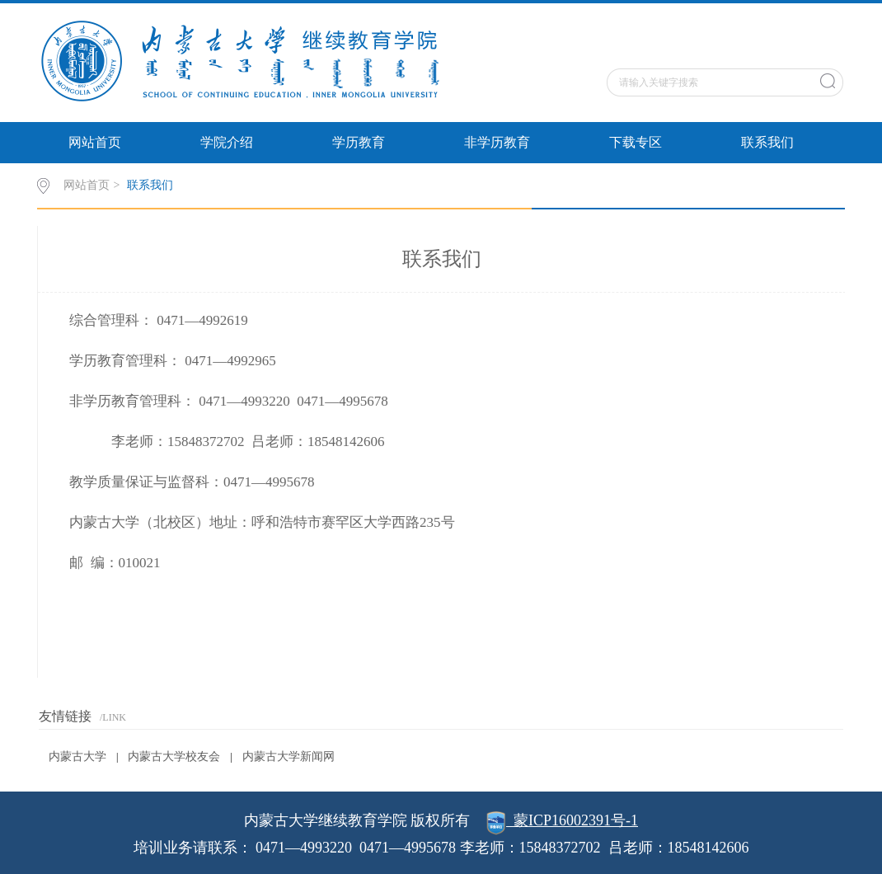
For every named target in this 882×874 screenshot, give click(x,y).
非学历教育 (497, 142)
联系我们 (767, 142)
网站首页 (94, 142)
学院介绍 (226, 142)
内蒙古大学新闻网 (288, 756)
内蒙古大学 (77, 756)
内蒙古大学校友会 (174, 756)
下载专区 (635, 142)
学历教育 (358, 142)
